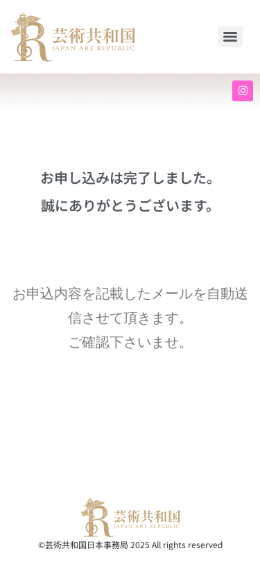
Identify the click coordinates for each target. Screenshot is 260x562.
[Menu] (230, 36)
